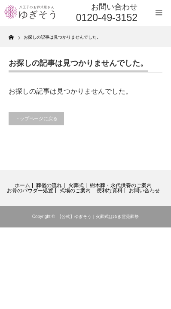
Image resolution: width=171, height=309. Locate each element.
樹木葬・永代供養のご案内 (121, 185)
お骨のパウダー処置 (30, 190)
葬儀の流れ (49, 185)
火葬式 (76, 185)
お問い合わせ (144, 190)
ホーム (22, 185)
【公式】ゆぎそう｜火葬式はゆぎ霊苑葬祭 (98, 216)
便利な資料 (109, 190)
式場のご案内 (75, 190)
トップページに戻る (36, 118)
